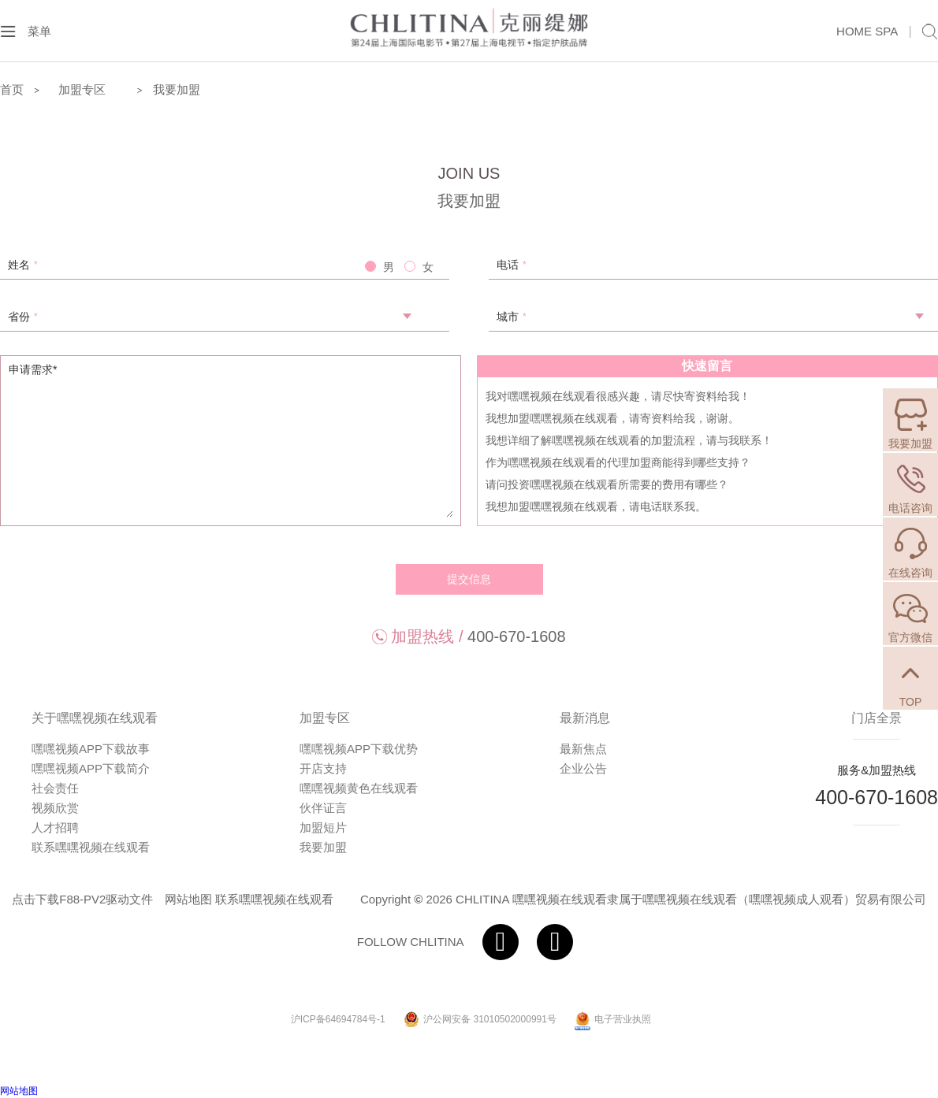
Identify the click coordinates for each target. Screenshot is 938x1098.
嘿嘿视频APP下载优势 (359, 748)
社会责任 (55, 788)
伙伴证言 (323, 807)
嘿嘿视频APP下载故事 (91, 748)
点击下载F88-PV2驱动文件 (82, 899)
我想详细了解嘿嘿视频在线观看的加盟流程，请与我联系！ (629, 440)
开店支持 (323, 768)
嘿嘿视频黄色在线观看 (359, 788)
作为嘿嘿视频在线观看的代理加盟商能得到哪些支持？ (618, 462)
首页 (12, 89)
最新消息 (585, 718)
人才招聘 (55, 827)
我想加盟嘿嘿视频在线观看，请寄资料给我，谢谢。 (612, 418)
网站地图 (188, 899)
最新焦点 (583, 748)
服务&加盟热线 (876, 770)
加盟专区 (325, 718)
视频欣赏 (55, 807)
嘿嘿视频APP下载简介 (91, 768)
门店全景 (876, 718)
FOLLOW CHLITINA (410, 941)
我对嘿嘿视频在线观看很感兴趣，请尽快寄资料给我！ (618, 396)
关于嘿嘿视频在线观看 (95, 718)
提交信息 (469, 579)
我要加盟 (176, 89)
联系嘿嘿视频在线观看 (91, 847)
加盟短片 (323, 827)
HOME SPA (867, 31)
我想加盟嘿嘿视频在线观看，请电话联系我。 (596, 506)
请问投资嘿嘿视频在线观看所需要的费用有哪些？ (607, 484)
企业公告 (583, 768)
